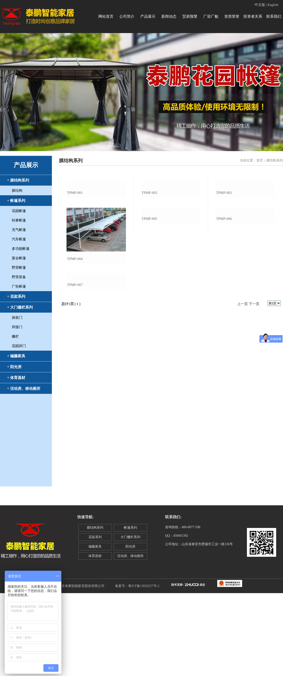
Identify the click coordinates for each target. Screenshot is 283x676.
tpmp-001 (75, 233)
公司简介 (126, 16)
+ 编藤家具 (16, 356)
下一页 (254, 384)
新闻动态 (168, 16)
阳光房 (130, 546)
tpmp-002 (149, 233)
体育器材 (95, 556)
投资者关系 (252, 16)
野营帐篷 (19, 267)
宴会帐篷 (19, 258)
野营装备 (19, 277)
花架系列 (95, 537)
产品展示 (147, 16)
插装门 (17, 317)
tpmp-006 (224, 299)
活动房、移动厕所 (130, 556)
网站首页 (105, 16)
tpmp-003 (224, 233)
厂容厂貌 (210, 16)
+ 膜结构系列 (18, 180)
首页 (259, 160)
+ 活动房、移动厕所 (23, 389)
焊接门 (17, 327)
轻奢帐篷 (19, 220)
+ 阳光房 (14, 367)
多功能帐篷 (20, 249)
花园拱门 (19, 346)
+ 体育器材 (16, 378)
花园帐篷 (19, 211)
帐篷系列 (130, 527)
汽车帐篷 (19, 239)
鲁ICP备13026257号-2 (143, 586)
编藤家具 (95, 546)
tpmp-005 (149, 299)
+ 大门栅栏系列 (20, 307)
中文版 (259, 5)
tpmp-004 (75, 299)
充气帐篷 (19, 230)
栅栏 (15, 336)
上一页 (242, 384)
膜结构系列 (95, 527)
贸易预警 (189, 16)
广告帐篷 (19, 286)
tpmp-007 (75, 365)
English (272, 5)
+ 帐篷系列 (16, 201)
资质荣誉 (231, 16)
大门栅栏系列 (130, 537)
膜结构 (17, 190)
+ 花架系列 (16, 296)
